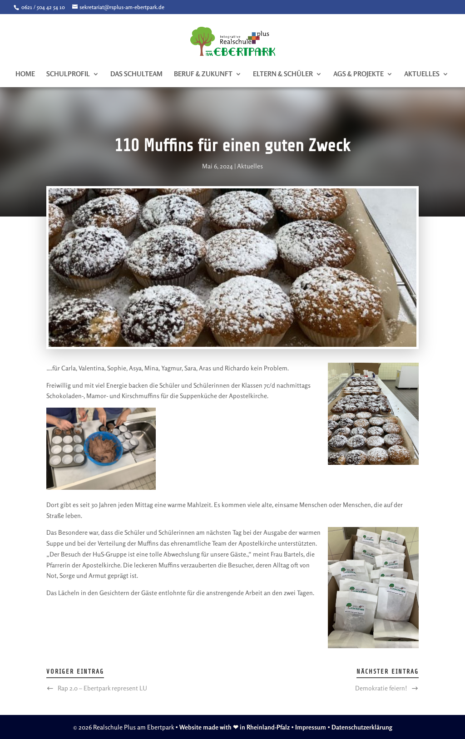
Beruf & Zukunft (203, 74)
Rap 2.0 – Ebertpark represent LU (102, 688)
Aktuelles (422, 74)
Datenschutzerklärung (361, 727)
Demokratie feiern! (381, 688)
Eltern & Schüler (283, 74)
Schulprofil (68, 74)
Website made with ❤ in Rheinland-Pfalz (234, 727)
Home (25, 74)
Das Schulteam (136, 74)
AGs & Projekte (358, 74)
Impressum (310, 727)
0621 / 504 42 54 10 (42, 7)
